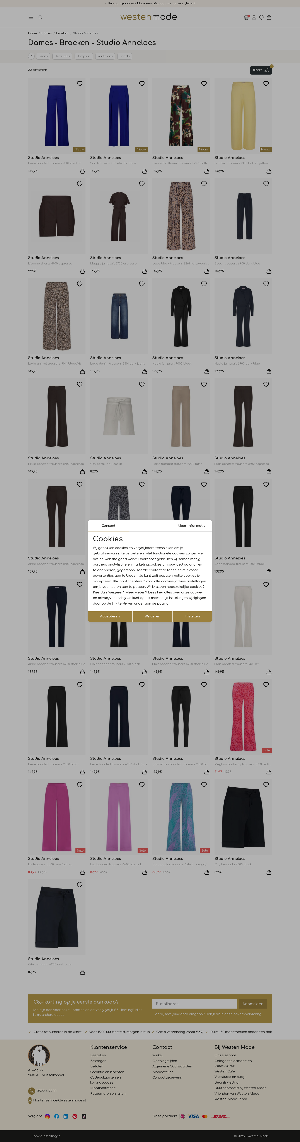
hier (160, 592)
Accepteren (110, 616)
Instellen (192, 616)
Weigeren (152, 616)
